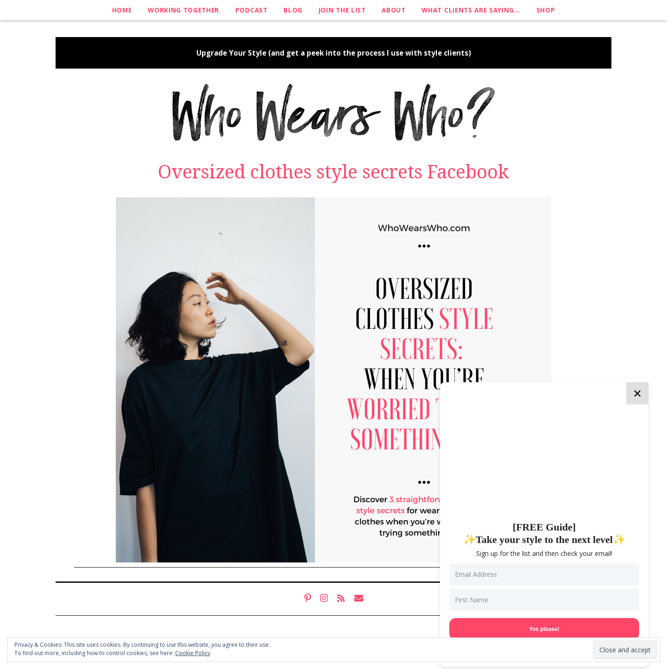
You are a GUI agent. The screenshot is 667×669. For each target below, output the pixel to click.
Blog (292, 10)
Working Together (183, 10)
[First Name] (544, 600)
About (393, 10)
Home (122, 10)
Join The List (342, 10)
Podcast (251, 10)
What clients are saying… (471, 10)
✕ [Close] (637, 393)
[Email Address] (544, 574)
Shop (545, 10)
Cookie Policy (192, 653)
